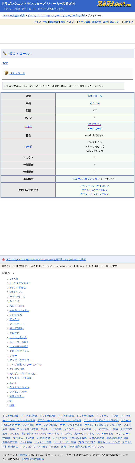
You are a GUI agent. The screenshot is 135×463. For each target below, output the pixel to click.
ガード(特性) (16, 328)
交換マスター (16, 396)
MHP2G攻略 (43, 438)
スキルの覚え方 (18, 337)
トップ (37, 21)
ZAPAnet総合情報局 (13, 15)
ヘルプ (70, 21)
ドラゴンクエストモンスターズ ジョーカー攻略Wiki (38, 3)
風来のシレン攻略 (84, 433)
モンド (13, 382)
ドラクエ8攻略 (47, 416)
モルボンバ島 (16, 369)
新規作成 (96, 21)
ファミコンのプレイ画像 (33, 446)
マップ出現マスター (20, 360)
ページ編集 (84, 21)
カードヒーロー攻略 (65, 442)
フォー (13, 355)
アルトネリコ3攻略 (51, 429)
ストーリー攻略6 (18, 341)
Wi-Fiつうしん (17, 296)
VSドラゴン (94, 124)
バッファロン (88, 185)
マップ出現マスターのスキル (25, 364)
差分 (105, 21)
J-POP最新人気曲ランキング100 (86, 446)
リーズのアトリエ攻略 (105, 429)
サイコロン (103, 185)
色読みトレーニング (109, 442)
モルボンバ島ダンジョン (86, 178)
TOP (5, 63)
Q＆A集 (13, 278)
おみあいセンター (19, 310)
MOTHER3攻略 (104, 433)
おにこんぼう (16, 305)
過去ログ (114, 21)
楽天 (63, 446)
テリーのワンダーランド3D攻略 (101, 420)
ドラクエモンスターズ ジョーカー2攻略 (59, 420)
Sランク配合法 (17, 287)
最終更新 (54, 21)
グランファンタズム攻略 (77, 429)
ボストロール (19, 54)
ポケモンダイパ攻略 (71, 424)
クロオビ (14, 332)
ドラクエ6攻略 (10, 416)
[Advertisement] (67, 34)
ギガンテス (88, 189)
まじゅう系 (15, 314)
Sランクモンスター (20, 283)
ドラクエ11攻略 (85, 416)
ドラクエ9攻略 (66, 416)
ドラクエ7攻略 (29, 416)
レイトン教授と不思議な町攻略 (69, 438)
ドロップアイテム (19, 351)
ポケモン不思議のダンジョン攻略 (103, 424)
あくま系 (95, 103)
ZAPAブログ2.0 (86, 442)
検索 (62, 21)
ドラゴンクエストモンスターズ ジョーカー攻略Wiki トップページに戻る (46, 259)
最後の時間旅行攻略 (118, 438)
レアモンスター (18, 391)
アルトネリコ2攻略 (27, 429)
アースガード (94, 128)
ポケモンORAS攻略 (47, 424)
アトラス (14, 319)
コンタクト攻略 (43, 442)
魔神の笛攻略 (9, 442)
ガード (28, 146)
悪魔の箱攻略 (96, 438)
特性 (11, 405)
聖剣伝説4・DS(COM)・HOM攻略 (40, 433)
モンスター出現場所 (20, 378)
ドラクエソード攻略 (107, 416)
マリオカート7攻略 (23, 438)
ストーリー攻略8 (18, 346)
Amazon (54, 446)
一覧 (45, 21)
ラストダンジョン (19, 387)
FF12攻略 (66, 433)
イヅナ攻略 (26, 442)
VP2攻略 (14, 433)
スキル (28, 126)
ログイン (128, 21)
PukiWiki (22, 454)
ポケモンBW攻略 (24, 424)
